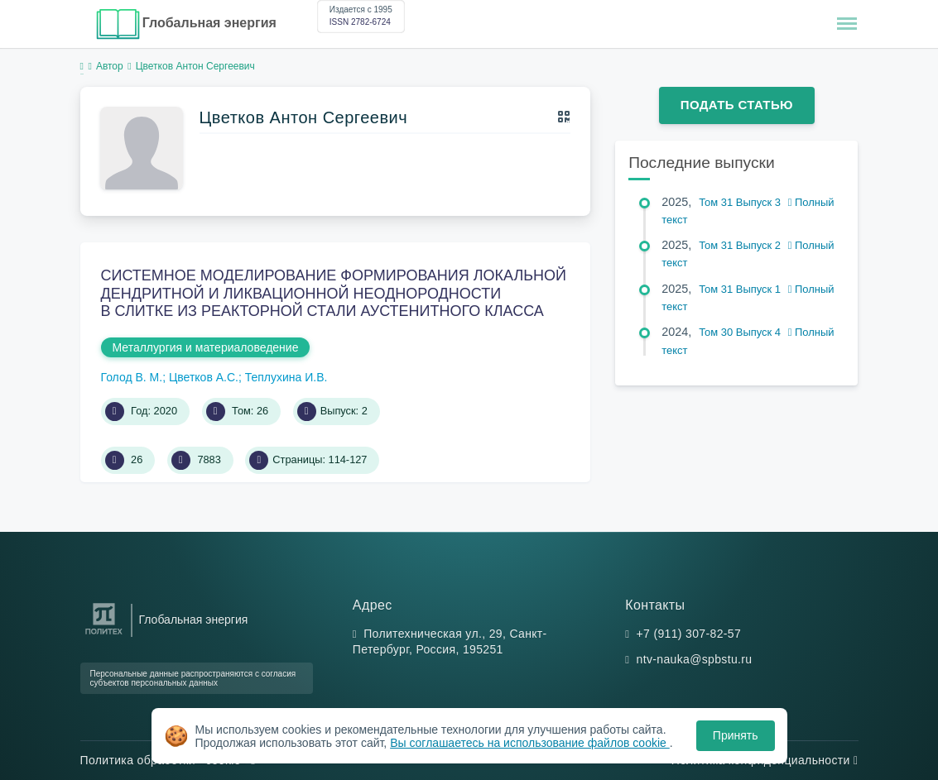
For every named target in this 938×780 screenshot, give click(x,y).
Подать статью (737, 105)
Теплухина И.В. (286, 377)
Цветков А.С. (203, 377)
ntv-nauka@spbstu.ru (695, 659)
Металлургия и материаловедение (206, 347)
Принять (735, 735)
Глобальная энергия (209, 23)
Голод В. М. (132, 377)
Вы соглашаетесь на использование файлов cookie (530, 742)
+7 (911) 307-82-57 (689, 633)
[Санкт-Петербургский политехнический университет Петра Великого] (103, 635)
